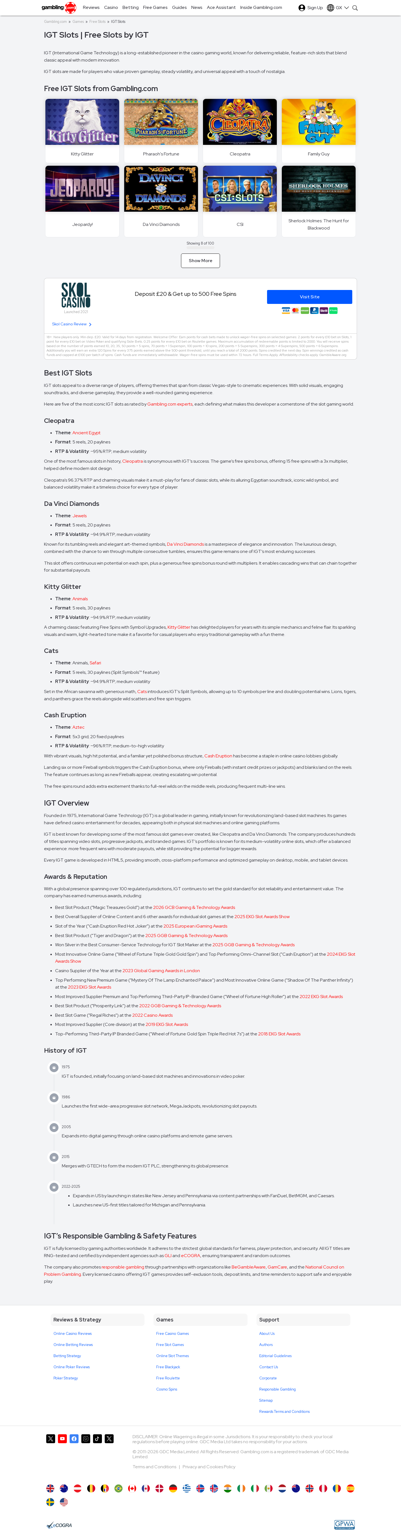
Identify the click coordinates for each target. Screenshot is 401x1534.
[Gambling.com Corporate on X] (109, 1456)
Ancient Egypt (86, 433)
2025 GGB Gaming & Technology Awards (186, 935)
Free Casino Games (172, 1333)
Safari (95, 663)
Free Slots (97, 21)
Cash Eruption (218, 756)
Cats (142, 691)
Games (78, 21)
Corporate (268, 1378)
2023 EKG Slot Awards (89, 987)
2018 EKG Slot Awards (279, 1034)
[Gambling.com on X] (50, 1456)
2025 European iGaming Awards (195, 926)
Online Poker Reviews (71, 1367)
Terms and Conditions (155, 1467)
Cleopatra (132, 461)
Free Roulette (168, 1378)
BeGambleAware (249, 1267)
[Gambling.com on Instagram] (85, 1456)
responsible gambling (123, 1267)
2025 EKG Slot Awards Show (262, 917)
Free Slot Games (170, 1344)
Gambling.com (55, 21)
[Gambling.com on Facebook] (74, 1456)
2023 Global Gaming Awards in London (161, 971)
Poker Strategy (65, 1378)
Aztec (78, 727)
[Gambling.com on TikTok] (97, 1456)
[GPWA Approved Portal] (344, 1525)
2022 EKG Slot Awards (321, 996)
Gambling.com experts (169, 404)
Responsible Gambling (277, 1389)
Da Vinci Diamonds (185, 544)
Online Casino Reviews (72, 1333)
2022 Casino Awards (152, 1015)
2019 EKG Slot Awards (167, 1024)
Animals (80, 599)
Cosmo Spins (166, 1389)
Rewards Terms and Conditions (284, 1411)
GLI (168, 1256)
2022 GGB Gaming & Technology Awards (180, 1006)
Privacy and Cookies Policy (209, 1467)
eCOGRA (190, 1256)
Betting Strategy (67, 1355)
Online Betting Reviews (73, 1344)
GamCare (277, 1267)
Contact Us (268, 1367)
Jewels (79, 516)
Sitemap (266, 1400)
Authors (266, 1344)
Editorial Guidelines (275, 1355)
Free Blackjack (168, 1367)
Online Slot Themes (172, 1355)
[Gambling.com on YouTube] (62, 1456)
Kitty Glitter (179, 627)
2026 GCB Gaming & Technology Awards (194, 907)
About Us (267, 1333)
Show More (200, 261)
